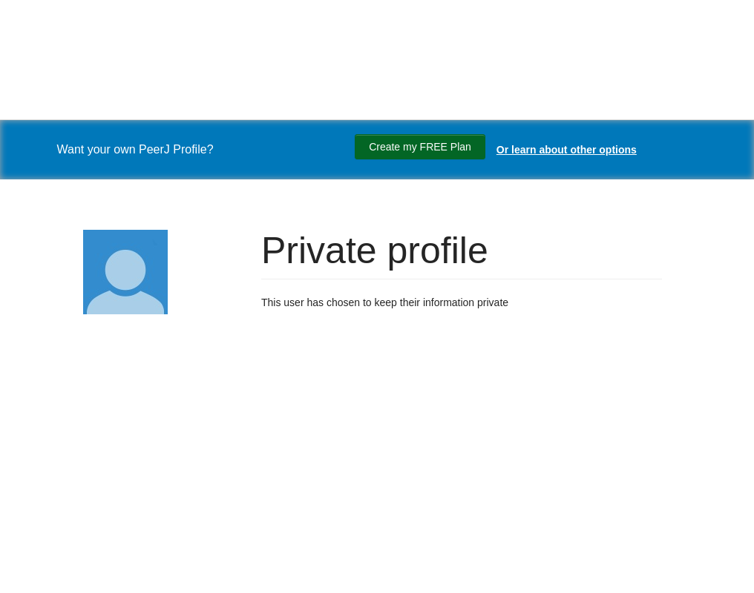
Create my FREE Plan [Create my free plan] (420, 147)
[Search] (29, 462)
